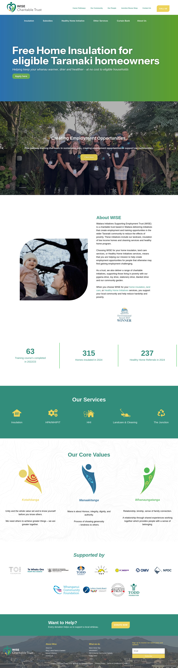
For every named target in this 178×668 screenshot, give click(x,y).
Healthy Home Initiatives (116, 290)
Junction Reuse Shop (129, 8)
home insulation (137, 287)
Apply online (93, 656)
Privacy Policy (100, 663)
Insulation (29, 21)
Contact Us (147, 8)
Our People (112, 9)
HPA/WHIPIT (52, 422)
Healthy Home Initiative (73, 21)
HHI (89, 422)
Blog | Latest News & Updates (55, 650)
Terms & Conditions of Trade (117, 663)
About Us (141, 21)
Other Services (100, 21)
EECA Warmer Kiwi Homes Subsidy (100, 653)
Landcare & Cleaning (125, 422)
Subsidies (48, 21)
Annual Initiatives (51, 653)
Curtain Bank (123, 21)
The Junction (161, 422)
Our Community (96, 9)
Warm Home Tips (94, 648)
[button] (2, 148)
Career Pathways (79, 9)
